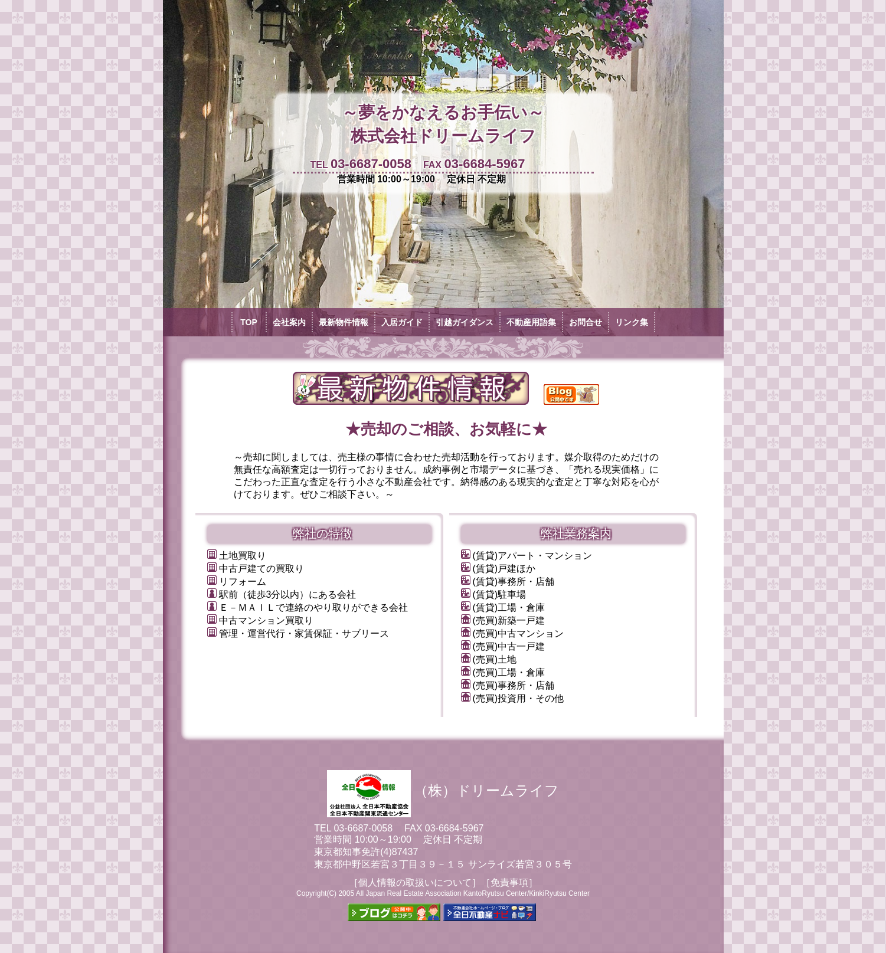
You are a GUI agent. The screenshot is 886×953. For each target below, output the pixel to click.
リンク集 (631, 322)
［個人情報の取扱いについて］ (415, 882)
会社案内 (289, 322)
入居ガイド (402, 322)
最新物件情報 (343, 322)
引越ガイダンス (464, 322)
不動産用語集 (531, 322)
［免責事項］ (509, 882)
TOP (248, 322)
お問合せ (585, 322)
